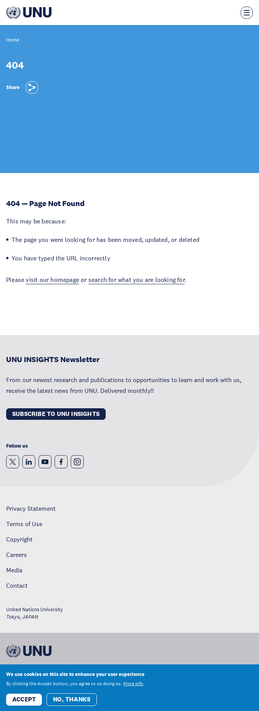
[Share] (32, 87)
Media (14, 570)
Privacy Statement (31, 508)
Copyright (19, 539)
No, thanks (71, 703)
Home (12, 40)
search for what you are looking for (136, 279)
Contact (17, 585)
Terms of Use (24, 524)
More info (133, 687)
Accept (24, 703)
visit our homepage (52, 279)
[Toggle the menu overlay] (247, 13)
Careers (16, 554)
